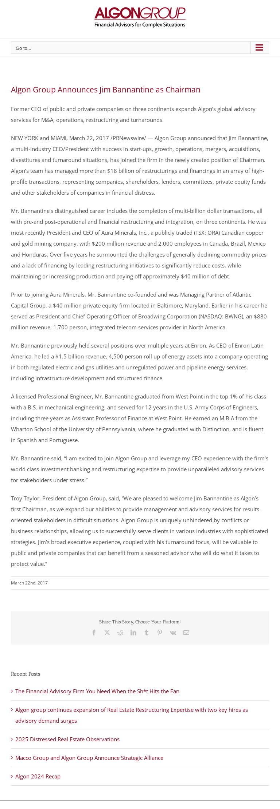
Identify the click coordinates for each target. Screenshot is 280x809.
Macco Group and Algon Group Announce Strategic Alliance (89, 757)
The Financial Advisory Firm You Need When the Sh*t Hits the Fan (97, 691)
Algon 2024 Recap (38, 776)
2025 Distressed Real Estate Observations (67, 739)
